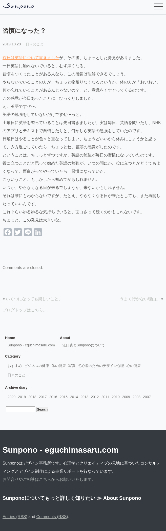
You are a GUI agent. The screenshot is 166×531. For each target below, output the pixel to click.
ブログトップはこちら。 (25, 310)
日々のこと (35, 44)
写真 (71, 366)
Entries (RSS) (15, 517)
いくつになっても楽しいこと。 (34, 299)
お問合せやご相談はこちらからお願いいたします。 (49, 479)
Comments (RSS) (52, 517)
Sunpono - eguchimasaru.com (31, 345)
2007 (147, 397)
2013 (84, 397)
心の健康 (134, 366)
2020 (11, 397)
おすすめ (15, 366)
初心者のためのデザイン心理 (101, 366)
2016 (53, 397)
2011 (105, 397)
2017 (43, 397)
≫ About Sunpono (119, 498)
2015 (64, 397)
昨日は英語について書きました (31, 58)
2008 (136, 397)
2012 (95, 397)
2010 (116, 397)
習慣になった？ (24, 30)
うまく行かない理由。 (140, 299)
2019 (22, 397)
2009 (126, 397)
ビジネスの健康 (36, 366)
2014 (74, 397)
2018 (32, 397)
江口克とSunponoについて (84, 345)
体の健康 (59, 366)
